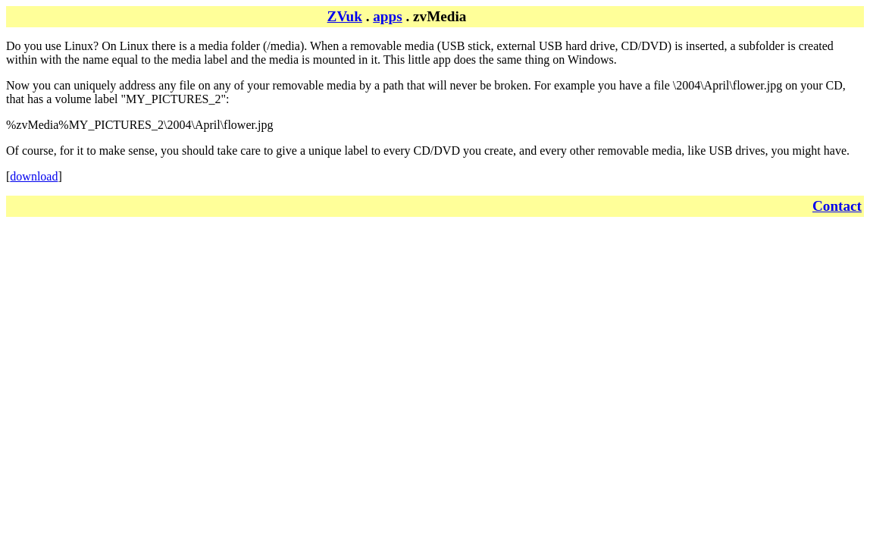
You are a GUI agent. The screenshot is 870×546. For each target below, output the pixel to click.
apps (387, 16)
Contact (837, 206)
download (34, 176)
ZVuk (344, 16)
